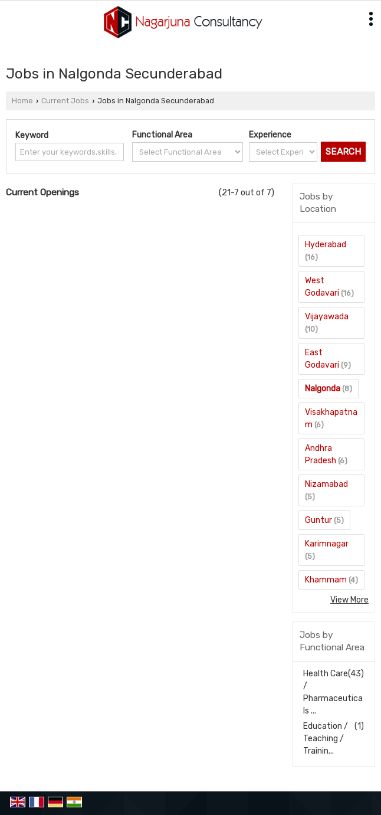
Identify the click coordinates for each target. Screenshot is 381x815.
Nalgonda (322, 389)
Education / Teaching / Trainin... (325, 738)
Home (22, 100)
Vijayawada (327, 317)
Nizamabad (326, 484)
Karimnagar (327, 544)
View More (349, 600)
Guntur (318, 520)
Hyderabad (325, 245)
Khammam (326, 580)
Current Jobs (65, 100)
